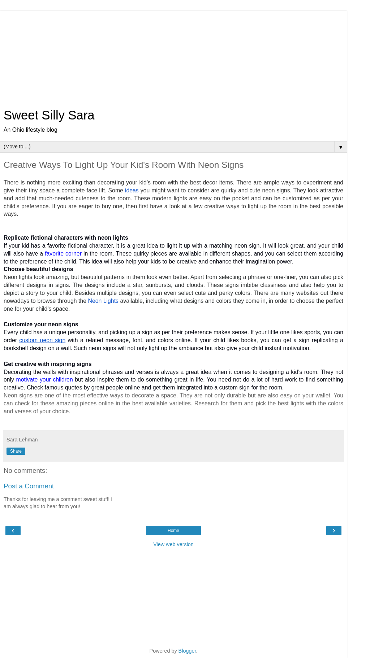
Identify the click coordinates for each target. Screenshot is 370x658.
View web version (173, 544)
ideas (132, 190)
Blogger (187, 651)
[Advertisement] (173, 56)
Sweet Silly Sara (49, 115)
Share (16, 451)
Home (173, 530)
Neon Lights (103, 301)
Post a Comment (29, 486)
